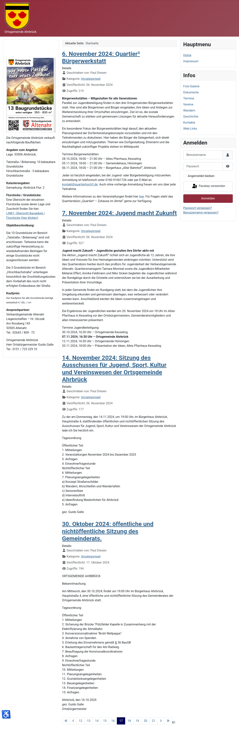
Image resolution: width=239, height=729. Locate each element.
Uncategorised (90, 79)
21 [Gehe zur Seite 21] (153, 721)
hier (141, 196)
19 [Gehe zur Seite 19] (137, 721)
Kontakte (189, 122)
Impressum (191, 61)
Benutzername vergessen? (201, 212)
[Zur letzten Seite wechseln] (168, 720)
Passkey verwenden (208, 186)
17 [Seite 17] (121, 721)
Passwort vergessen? (197, 208)
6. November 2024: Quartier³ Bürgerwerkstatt (101, 57)
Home (187, 55)
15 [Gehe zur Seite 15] (104, 721)
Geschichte (190, 116)
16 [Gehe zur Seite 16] (113, 721)
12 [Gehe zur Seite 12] (80, 721)
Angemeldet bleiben (201, 176)
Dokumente (191, 92)
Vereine (188, 104)
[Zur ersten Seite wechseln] (66, 720)
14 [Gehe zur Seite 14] (96, 721)
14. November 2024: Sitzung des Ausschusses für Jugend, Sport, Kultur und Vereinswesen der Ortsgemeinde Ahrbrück (114, 368)
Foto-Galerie (191, 86)
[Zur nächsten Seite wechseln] (160, 720)
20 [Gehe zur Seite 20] (145, 721)
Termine (188, 98)
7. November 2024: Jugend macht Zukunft (119, 213)
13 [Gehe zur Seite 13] (88, 721)
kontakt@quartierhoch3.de (80, 184)
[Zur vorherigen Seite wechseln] (73, 720)
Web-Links (190, 128)
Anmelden (208, 198)
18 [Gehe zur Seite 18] (129, 721)
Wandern (189, 110)
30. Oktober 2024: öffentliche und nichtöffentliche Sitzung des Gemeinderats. (107, 531)
